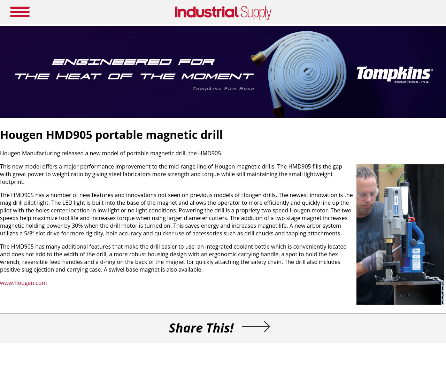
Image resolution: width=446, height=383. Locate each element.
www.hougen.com (23, 283)
